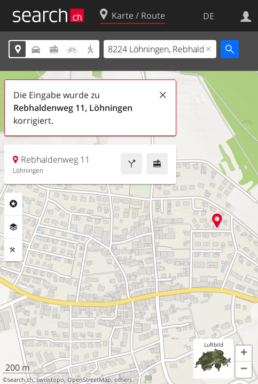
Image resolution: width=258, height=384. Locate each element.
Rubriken (13, 204)
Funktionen (13, 250)
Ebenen (13, 227)
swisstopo (50, 379)
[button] (244, 354)
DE (208, 16)
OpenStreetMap (89, 379)
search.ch (20, 379)
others (123, 379)
